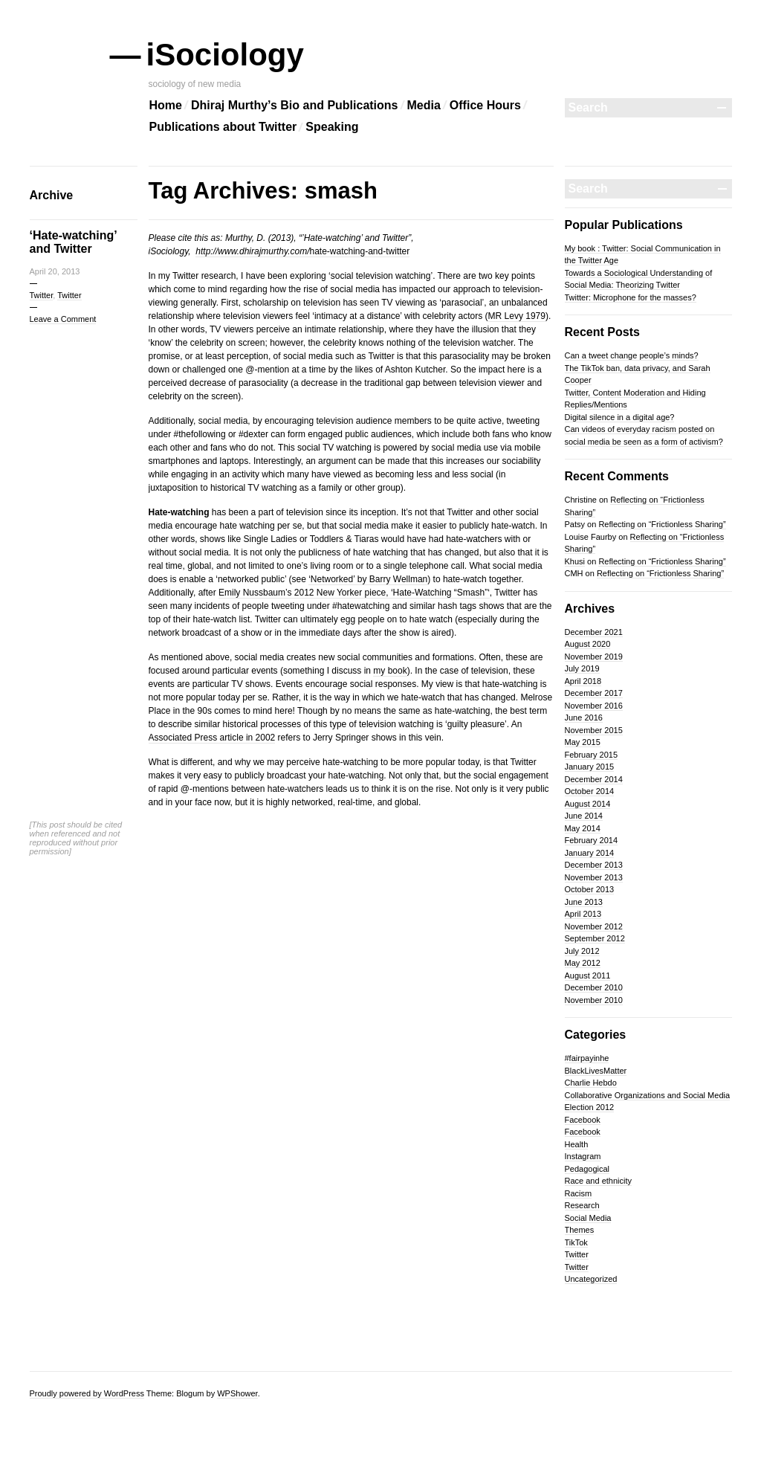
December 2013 (594, 864)
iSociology (226, 54)
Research (582, 1205)
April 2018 (583, 681)
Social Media (588, 1217)
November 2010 (594, 1000)
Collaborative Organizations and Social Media (648, 1095)
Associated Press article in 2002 (212, 737)
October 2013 (590, 889)
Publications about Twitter (223, 126)
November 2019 (594, 656)
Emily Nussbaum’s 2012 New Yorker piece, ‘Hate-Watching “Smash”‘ (354, 592)
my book (390, 670)
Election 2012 (590, 1107)
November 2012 (594, 926)
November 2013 (594, 877)
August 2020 (588, 643)
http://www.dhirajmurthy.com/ (252, 251)
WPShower (237, 1393)
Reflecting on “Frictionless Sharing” (661, 524)
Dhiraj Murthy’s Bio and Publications (294, 105)
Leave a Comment (63, 319)
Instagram (583, 1156)
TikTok (576, 1242)
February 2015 (591, 754)
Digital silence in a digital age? (620, 417)
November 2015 (594, 730)
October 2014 (590, 791)
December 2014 (594, 779)
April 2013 (583, 913)
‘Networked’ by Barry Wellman (367, 579)
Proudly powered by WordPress (87, 1393)
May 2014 (582, 828)
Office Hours (485, 105)
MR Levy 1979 (516, 316)
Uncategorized (591, 1278)
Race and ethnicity (598, 1180)
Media (424, 105)
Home (165, 105)
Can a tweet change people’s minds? (632, 355)
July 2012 (582, 951)
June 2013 (584, 901)
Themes (580, 1229)
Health (577, 1144)
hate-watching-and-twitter (359, 251)
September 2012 (595, 938)
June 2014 (584, 815)
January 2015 (590, 766)
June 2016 (584, 717)
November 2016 (594, 705)
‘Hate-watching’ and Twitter (73, 242)
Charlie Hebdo (591, 1082)
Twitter (42, 295)
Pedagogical (587, 1168)
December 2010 (594, 987)
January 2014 (590, 852)
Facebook (582, 1119)
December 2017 (594, 693)
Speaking (331, 126)
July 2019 (582, 668)
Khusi (575, 561)
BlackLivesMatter (596, 1070)
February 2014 (591, 840)
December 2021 (594, 632)
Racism (578, 1193)
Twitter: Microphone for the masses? (630, 297)
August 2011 (588, 975)
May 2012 (582, 962)
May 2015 (582, 742)
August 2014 (588, 803)
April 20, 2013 (55, 271)
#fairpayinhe (587, 1058)
